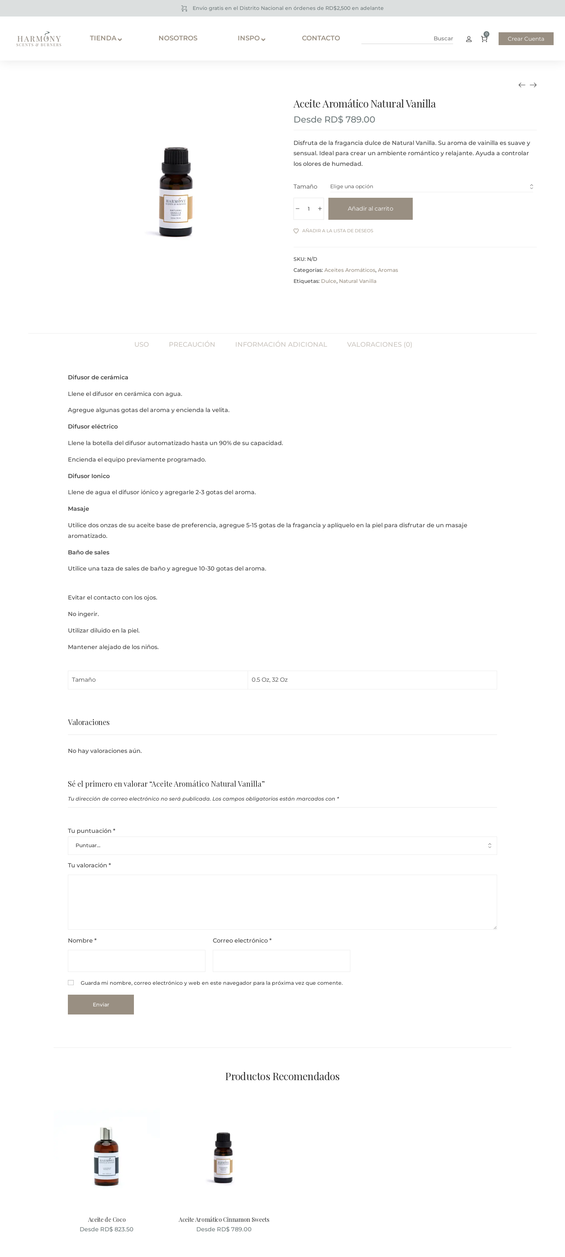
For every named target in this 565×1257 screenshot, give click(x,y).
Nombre (82, 940)
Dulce (328, 281)
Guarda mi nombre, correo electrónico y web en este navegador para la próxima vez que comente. (212, 983)
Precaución (192, 344)
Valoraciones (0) (379, 344)
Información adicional (281, 344)
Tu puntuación (91, 830)
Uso (141, 344)
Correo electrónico (242, 940)
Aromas (388, 270)
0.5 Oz (260, 679)
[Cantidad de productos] (309, 208)
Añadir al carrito (370, 208)
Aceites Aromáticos (349, 270)
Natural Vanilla (357, 281)
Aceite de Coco (107, 1219)
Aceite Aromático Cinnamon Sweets (224, 1219)
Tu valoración (89, 865)
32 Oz (280, 679)
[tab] (141, 341)
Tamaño (305, 186)
